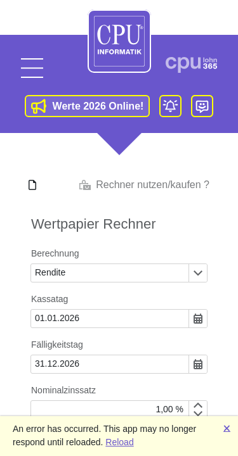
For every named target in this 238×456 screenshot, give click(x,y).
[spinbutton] (109, 410)
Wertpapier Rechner (93, 224)
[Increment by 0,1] (197, 405)
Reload (119, 442)
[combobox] (109, 273)
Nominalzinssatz (63, 390)
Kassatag (49, 299)
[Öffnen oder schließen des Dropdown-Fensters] (197, 273)
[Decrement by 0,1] (197, 414)
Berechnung (55, 253)
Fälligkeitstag (57, 344)
